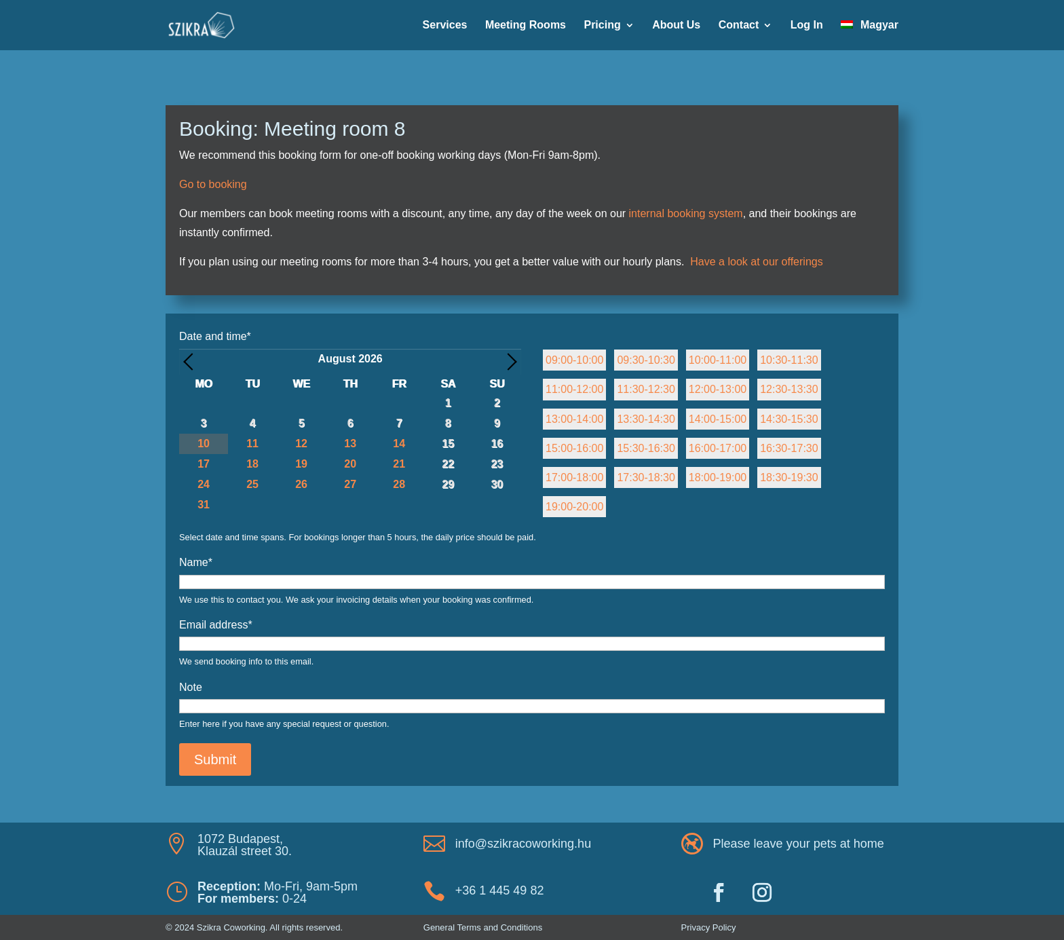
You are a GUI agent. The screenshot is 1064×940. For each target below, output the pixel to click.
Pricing (602, 25)
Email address (215, 625)
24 (203, 484)
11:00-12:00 (574, 389)
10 (203, 443)
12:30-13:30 (789, 389)
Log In (807, 25)
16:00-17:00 (717, 448)
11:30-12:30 (645, 389)
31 (203, 504)
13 (350, 443)
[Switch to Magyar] (869, 35)
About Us (676, 25)
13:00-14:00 (574, 419)
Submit (215, 759)
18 (252, 464)
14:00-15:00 (717, 419)
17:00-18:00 (574, 477)
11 (252, 443)
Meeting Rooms (525, 25)
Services (445, 25)
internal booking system (686, 213)
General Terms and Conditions (482, 927)
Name (195, 562)
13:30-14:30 (645, 419)
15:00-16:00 (574, 448)
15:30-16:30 (645, 448)
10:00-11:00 (717, 360)
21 (399, 464)
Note (190, 687)
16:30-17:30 (789, 448)
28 (399, 484)
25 (252, 484)
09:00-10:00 (574, 360)
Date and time (215, 336)
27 (350, 484)
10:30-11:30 (789, 360)
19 (301, 464)
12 (301, 443)
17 (203, 464)
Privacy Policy (708, 927)
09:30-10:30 (645, 360)
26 (301, 484)
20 (350, 464)
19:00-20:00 (574, 506)
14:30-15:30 (789, 419)
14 (399, 443)
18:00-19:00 (717, 477)
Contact (739, 25)
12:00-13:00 (717, 389)
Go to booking (213, 184)
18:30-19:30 (789, 477)
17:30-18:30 (645, 477)
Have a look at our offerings (756, 261)
